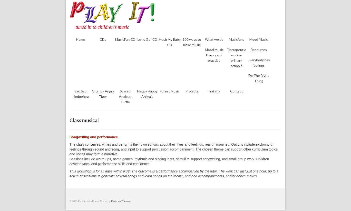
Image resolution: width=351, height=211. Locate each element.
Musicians (236, 39)
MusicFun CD (125, 39)
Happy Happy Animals (147, 94)
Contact (236, 91)
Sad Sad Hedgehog (81, 94)
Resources (259, 50)
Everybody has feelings (259, 62)
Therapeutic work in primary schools (236, 58)
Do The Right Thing (258, 78)
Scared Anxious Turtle (125, 96)
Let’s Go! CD (147, 39)
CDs (103, 39)
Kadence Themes (120, 201)
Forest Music (170, 91)
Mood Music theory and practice (214, 55)
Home (80, 39)
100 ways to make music (192, 42)
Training (214, 91)
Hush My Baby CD (170, 42)
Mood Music (258, 39)
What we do (214, 39)
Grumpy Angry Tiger (103, 94)
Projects (191, 91)
